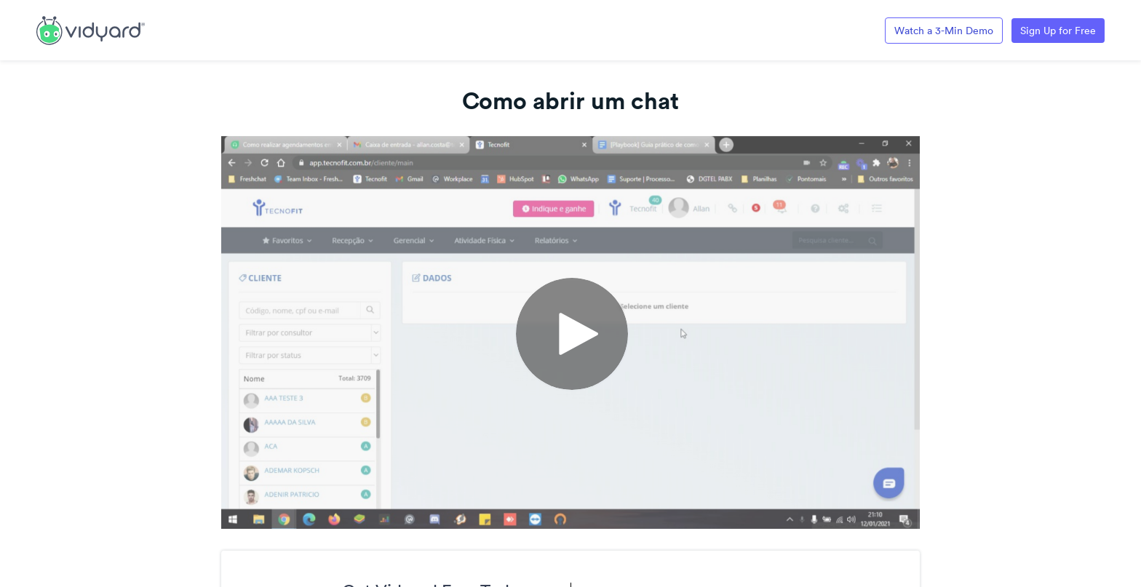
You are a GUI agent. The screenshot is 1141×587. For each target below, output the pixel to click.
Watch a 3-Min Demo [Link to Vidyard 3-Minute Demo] (943, 30)
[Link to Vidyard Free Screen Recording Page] (90, 29)
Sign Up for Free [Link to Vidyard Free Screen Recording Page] (1058, 30)
